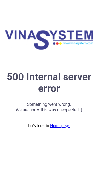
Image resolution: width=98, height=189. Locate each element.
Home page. (60, 125)
